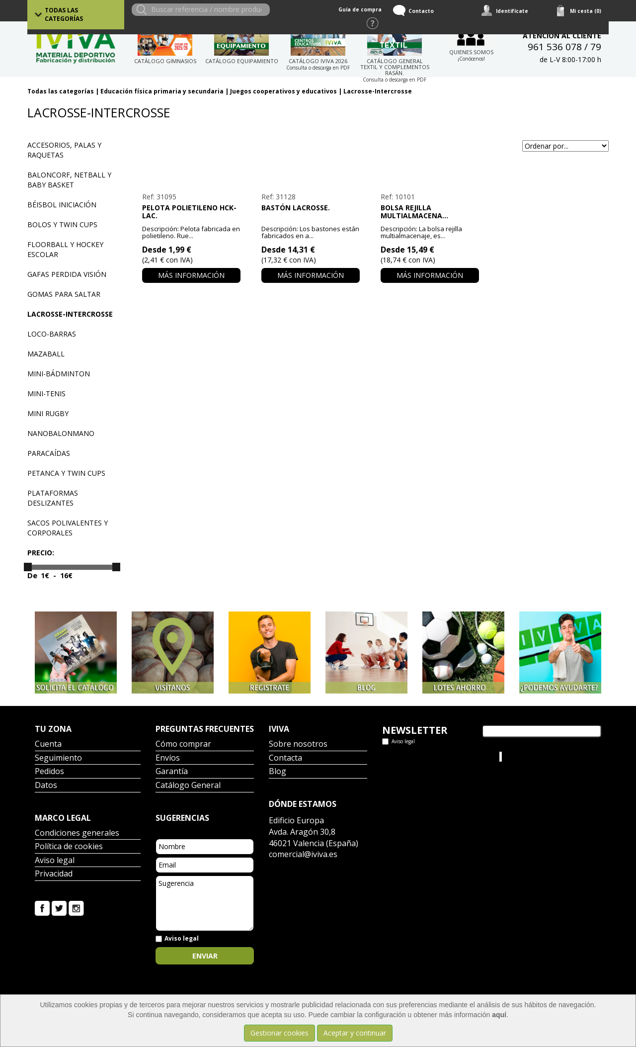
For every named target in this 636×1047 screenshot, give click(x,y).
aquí (499, 1015)
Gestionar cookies (279, 1033)
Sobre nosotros (298, 744)
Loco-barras (51, 334)
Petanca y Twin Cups (66, 473)
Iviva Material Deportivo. (541, 756)
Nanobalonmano (60, 433)
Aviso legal (55, 861)
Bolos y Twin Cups (62, 224)
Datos (46, 785)
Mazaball (46, 353)
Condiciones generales (77, 833)
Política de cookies (69, 847)
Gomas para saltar (63, 294)
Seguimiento (58, 758)
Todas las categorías (64, 14)
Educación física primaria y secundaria (162, 91)
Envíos (168, 758)
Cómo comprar (183, 744)
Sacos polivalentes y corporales (67, 527)
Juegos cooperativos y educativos (283, 91)
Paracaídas (48, 453)
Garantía (172, 772)
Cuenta (48, 744)
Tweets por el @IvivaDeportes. (431, 756)
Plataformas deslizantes (52, 498)
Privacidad (54, 874)
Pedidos (49, 772)
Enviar (205, 955)
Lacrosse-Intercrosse (377, 91)
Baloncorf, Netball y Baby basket (69, 179)
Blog (277, 772)
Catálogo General (188, 785)
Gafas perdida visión (66, 274)
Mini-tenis (46, 393)
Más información (191, 275)
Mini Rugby (48, 413)
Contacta (285, 758)
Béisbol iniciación (61, 204)
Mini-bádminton (58, 373)
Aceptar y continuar (354, 1033)
